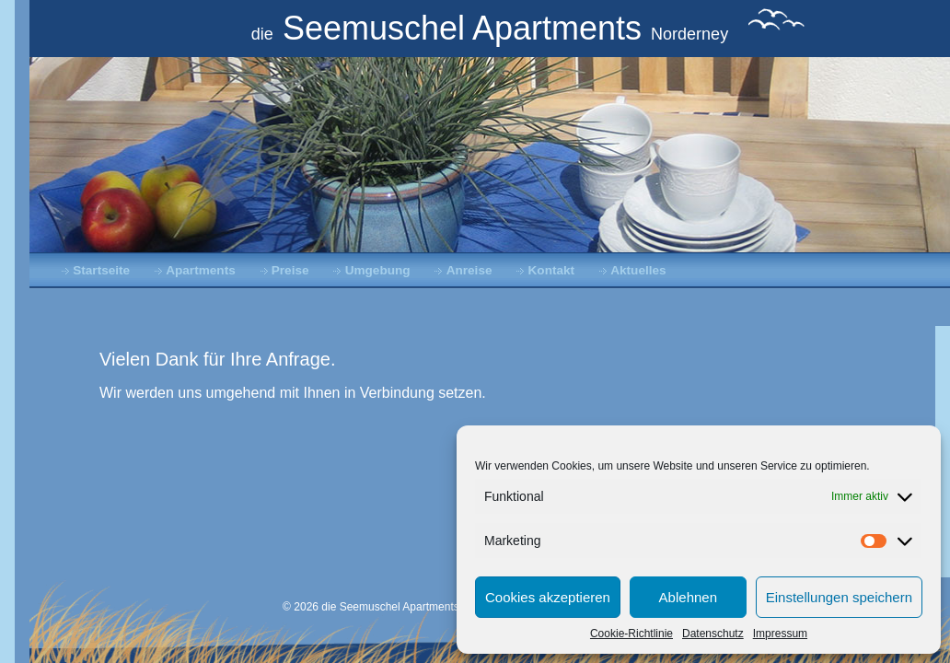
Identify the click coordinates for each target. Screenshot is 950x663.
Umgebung (378, 270)
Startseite (101, 270)
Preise (290, 270)
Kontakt (551, 270)
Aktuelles (638, 270)
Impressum (780, 633)
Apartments (201, 270)
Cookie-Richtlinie (631, 633)
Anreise (469, 270)
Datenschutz (713, 633)
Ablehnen (688, 597)
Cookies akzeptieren (547, 597)
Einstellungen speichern (839, 597)
